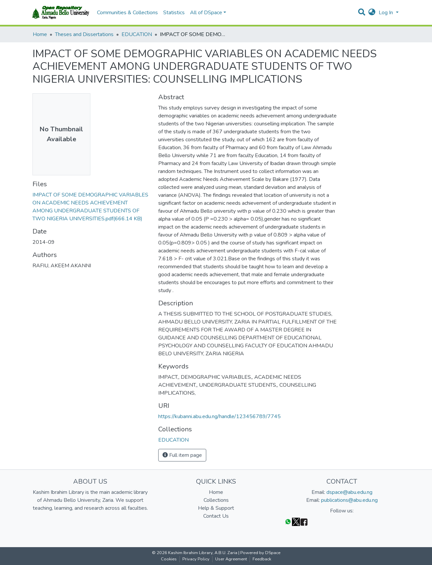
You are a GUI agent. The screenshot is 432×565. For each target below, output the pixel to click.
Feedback (262, 559)
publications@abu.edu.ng (349, 500)
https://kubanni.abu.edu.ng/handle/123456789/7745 (219, 416)
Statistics (174, 12)
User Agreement (231, 559)
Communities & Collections (127, 12)
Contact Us (216, 516)
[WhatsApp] (288, 521)
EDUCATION (136, 34)
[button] (372, 13)
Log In (386, 12)
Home (40, 34)
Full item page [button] (182, 455)
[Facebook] (304, 521)
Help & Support (216, 508)
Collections (216, 500)
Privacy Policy (196, 559)
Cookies (169, 559)
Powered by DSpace (260, 553)
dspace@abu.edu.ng (349, 492)
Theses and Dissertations (84, 34)
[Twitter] (296, 521)
